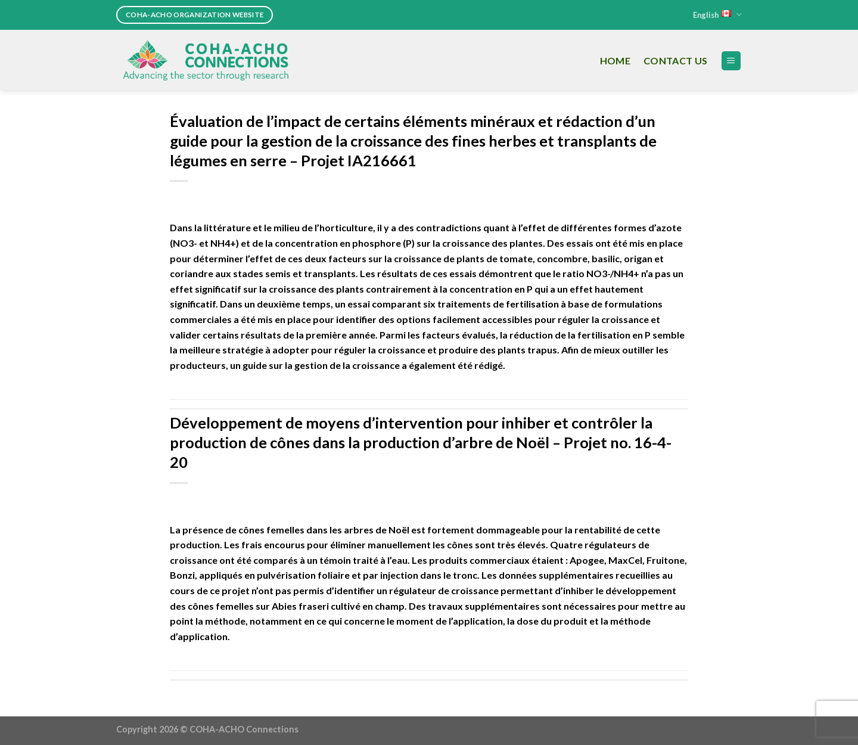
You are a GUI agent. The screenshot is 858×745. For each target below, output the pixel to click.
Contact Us (675, 60)
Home (615, 60)
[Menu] (731, 61)
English (717, 14)
